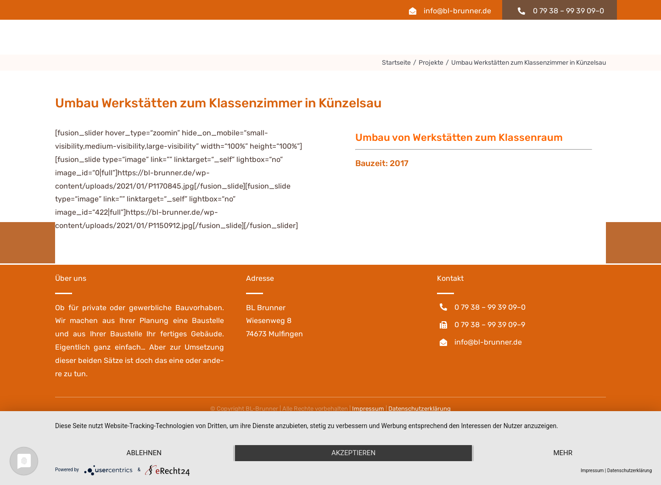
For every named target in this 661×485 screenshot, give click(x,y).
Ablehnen (144, 453)
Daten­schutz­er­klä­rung (419, 408)
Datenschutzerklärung (629, 470)
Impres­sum (368, 408)
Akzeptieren (353, 453)
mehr (562, 453)
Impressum (592, 470)
